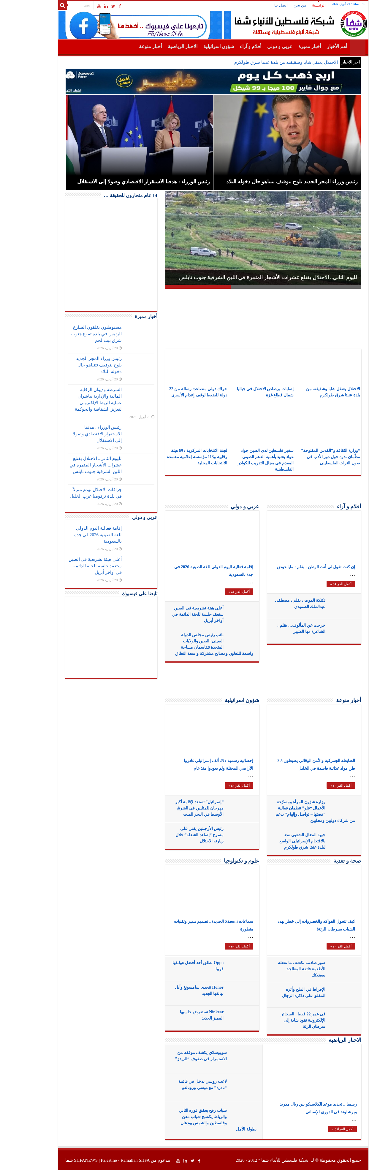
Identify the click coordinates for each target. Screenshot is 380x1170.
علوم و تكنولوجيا (218, 861)
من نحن (276, 5)
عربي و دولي (256, 46)
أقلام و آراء (227, 46)
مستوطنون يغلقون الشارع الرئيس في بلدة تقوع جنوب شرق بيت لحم (73, 334)
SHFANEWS (63, 1160)
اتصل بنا (257, 5)
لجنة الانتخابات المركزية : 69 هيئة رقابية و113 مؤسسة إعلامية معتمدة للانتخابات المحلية (174, 456)
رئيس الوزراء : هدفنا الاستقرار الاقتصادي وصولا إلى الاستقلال (74, 434)
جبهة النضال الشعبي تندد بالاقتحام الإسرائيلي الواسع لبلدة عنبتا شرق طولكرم (279, 841)
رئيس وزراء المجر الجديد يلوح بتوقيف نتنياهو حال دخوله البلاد (75, 365)
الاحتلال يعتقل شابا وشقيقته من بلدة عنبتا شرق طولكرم (263, 62)
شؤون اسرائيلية (195, 46)
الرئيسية (296, 5)
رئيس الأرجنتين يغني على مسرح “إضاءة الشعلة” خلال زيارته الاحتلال (176, 834)
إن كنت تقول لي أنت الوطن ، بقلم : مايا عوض (293, 567)
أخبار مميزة (286, 46)
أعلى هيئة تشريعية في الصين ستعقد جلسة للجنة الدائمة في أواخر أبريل (174, 614)
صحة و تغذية (324, 861)
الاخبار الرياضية (159, 46)
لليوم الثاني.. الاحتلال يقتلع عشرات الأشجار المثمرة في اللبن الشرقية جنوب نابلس (245, 277)
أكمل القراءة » (216, 592)
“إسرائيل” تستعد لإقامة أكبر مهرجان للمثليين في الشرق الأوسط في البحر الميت (176, 808)
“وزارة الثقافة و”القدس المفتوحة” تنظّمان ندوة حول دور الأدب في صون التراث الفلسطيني (307, 456)
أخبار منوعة (127, 46)
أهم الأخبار (314, 46)
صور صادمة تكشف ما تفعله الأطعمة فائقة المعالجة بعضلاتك (278, 969)
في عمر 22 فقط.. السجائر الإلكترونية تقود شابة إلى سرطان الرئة (280, 1020)
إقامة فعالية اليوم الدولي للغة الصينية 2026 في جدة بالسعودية (75, 535)
